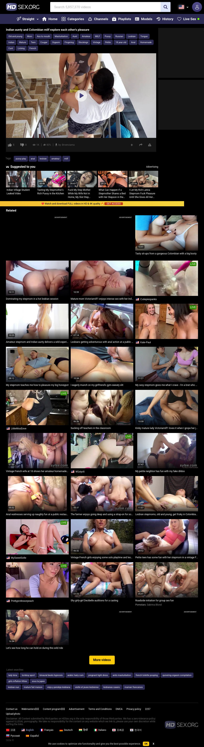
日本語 (118, 730)
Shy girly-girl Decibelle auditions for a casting (94, 600)
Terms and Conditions (100, 709)
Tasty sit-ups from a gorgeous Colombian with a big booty (165, 253)
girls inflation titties (17, 681)
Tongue (144, 36)
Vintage (96, 42)
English (27, 730)
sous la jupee (38, 681)
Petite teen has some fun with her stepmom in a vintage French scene (166, 557)
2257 (147, 709)
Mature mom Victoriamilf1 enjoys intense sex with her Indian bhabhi (102, 298)
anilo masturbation (122, 675)
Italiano (100, 730)
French (32, 48)
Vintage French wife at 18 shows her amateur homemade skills (37, 471)
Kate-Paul (145, 342)
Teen (33, 42)
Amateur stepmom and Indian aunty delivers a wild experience (37, 342)
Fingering (69, 42)
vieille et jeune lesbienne (87, 687)
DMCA (119, 709)
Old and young (15, 36)
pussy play (21, 158)
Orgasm (56, 42)
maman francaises (134, 687)
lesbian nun (13, 687)
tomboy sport (28, 675)
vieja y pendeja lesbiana (58, 687)
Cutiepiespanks (148, 299)
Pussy (108, 36)
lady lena (12, 675)
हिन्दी (83, 730)
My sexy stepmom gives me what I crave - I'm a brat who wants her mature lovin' (166, 385)
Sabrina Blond (154, 604)
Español (32, 735)
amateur (55, 158)
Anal (133, 42)
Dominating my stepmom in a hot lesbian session (32, 298)
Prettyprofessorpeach (22, 601)
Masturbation (61, 36)
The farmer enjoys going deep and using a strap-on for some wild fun (102, 514)
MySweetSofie (18, 557)
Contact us (12, 709)
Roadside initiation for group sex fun (154, 600)
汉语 (10, 730)
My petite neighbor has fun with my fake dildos (160, 471)
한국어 (136, 730)
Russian (119, 36)
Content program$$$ (54, 709)
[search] (166, 7)
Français (46, 730)
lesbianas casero (111, 687)
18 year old (121, 42)
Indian (11, 42)
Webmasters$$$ (30, 709)
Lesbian (131, 36)
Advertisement (76, 709)
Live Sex (186, 19)
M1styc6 (80, 471)
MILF (97, 36)
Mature (22, 42)
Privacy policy (134, 709)
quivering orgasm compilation (177, 675)
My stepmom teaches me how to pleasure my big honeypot (37, 385)
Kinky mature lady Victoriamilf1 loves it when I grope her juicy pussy (166, 428)
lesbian (43, 158)
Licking (21, 48)
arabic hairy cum (76, 675)
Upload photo (13, 713)
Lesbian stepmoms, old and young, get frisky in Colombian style (166, 514)
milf (66, 158)
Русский (13, 735)
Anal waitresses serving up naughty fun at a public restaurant (37, 514)
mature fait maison (33, 687)
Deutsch (66, 730)
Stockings (83, 42)
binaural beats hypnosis (51, 675)
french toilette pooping (147, 675)
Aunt (75, 36)
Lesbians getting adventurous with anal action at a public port (102, 342)
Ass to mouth (43, 36)
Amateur (86, 36)
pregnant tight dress (98, 675)
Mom (29, 36)
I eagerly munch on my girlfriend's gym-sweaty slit (97, 385)
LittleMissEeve (18, 428)
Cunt (10, 48)
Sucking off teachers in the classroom (91, 428)
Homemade (146, 42)
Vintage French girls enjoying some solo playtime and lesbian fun (102, 557)
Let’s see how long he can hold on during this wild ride (34, 648)
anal (33, 158)
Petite (108, 42)
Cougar (43, 42)
